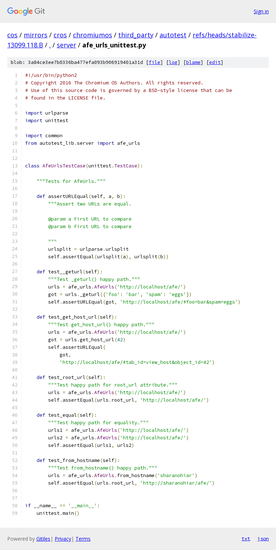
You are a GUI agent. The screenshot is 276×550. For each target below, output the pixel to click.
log (173, 62)
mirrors (35, 35)
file (154, 62)
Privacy (63, 538)
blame (193, 62)
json (263, 538)
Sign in (261, 11)
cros (60, 35)
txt (246, 538)
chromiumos (92, 35)
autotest (173, 35)
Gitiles (43, 538)
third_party (135, 35)
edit (215, 62)
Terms (83, 538)
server (66, 45)
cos (12, 35)
